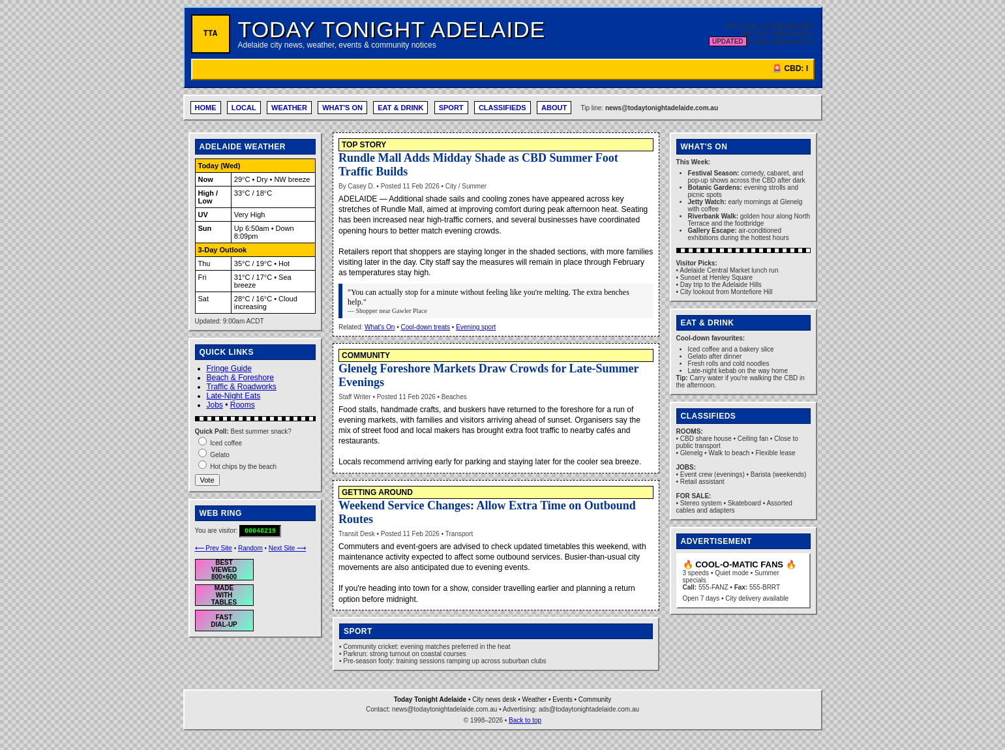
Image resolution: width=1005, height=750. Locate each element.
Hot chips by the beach (243, 466)
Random (250, 548)
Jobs (215, 405)
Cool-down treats (425, 327)
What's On (380, 327)
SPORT (451, 108)
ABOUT (554, 108)
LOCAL (244, 108)
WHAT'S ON (342, 108)
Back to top (525, 720)
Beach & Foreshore (240, 377)
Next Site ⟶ (287, 548)
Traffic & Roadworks (242, 386)
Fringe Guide (229, 368)
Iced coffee (226, 443)
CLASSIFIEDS (502, 108)
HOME (206, 108)
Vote (207, 480)
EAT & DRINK (400, 108)
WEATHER (289, 108)
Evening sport (476, 327)
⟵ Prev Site (213, 548)
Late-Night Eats (234, 395)
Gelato (219, 454)
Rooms (242, 405)
